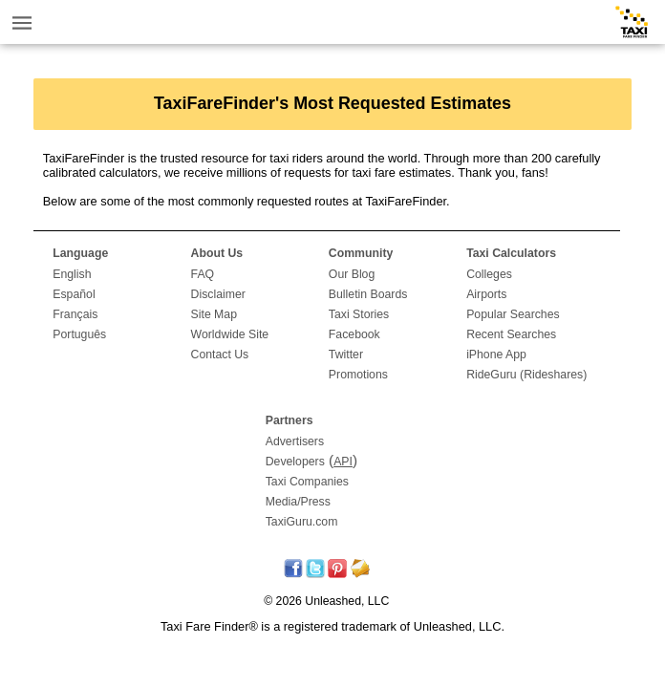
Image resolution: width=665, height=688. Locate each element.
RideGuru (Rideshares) (526, 374)
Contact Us (220, 354)
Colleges (489, 274)
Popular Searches (513, 314)
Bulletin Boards (368, 294)
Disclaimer (218, 294)
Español (74, 294)
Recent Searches (511, 334)
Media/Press (298, 501)
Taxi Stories (359, 314)
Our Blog (352, 274)
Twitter (346, 354)
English (72, 274)
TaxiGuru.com (302, 521)
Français (75, 314)
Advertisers (295, 441)
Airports (486, 294)
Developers (295, 461)
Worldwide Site (230, 334)
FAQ (203, 274)
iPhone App (496, 354)
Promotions (358, 374)
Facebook (354, 334)
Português (79, 334)
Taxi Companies (307, 481)
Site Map (214, 314)
